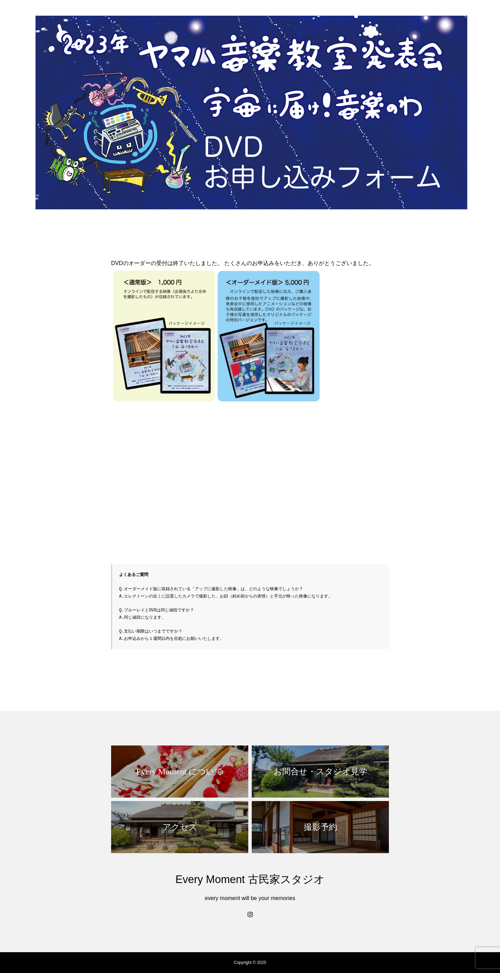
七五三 (309, 17)
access (447, 17)
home (259, 17)
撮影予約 (477, 17)
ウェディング (375, 17)
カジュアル (415, 17)
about (283, 17)
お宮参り (339, 17)
